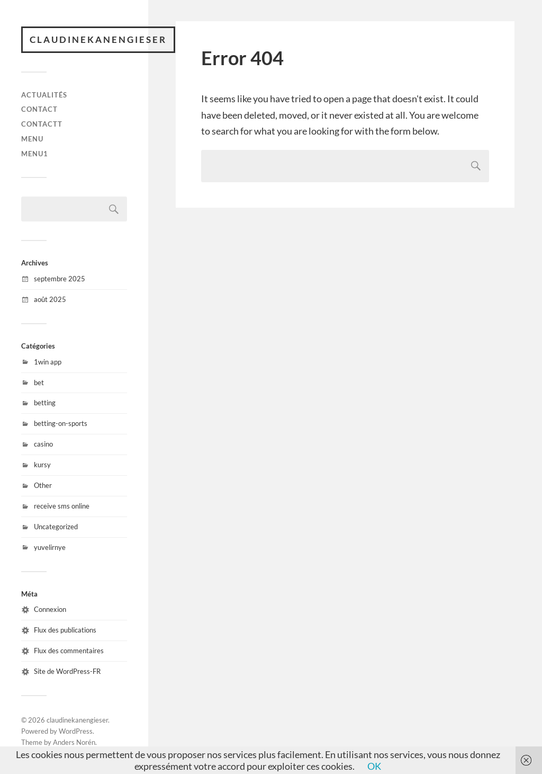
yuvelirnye (50, 547)
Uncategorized (56, 526)
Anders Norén (74, 742)
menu (32, 139)
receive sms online (61, 506)
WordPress (76, 731)
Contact (39, 109)
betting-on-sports (60, 423)
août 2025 (50, 299)
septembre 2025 (59, 278)
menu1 (34, 153)
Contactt (41, 124)
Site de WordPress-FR (67, 671)
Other (43, 485)
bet (39, 382)
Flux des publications (65, 630)
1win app (47, 362)
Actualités (44, 95)
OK (374, 766)
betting (45, 402)
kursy (42, 464)
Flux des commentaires (69, 650)
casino (43, 444)
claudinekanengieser (98, 39)
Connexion (50, 609)
